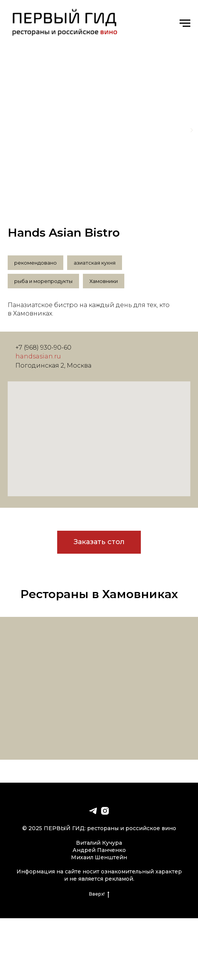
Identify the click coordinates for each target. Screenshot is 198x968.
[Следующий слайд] (191, 130)
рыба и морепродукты (43, 281)
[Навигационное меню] (185, 23)
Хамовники (103, 281)
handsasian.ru (38, 356)
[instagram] (105, 811)
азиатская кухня (95, 263)
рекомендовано (35, 263)
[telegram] (93, 811)
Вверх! (99, 894)
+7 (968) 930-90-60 (43, 347)
